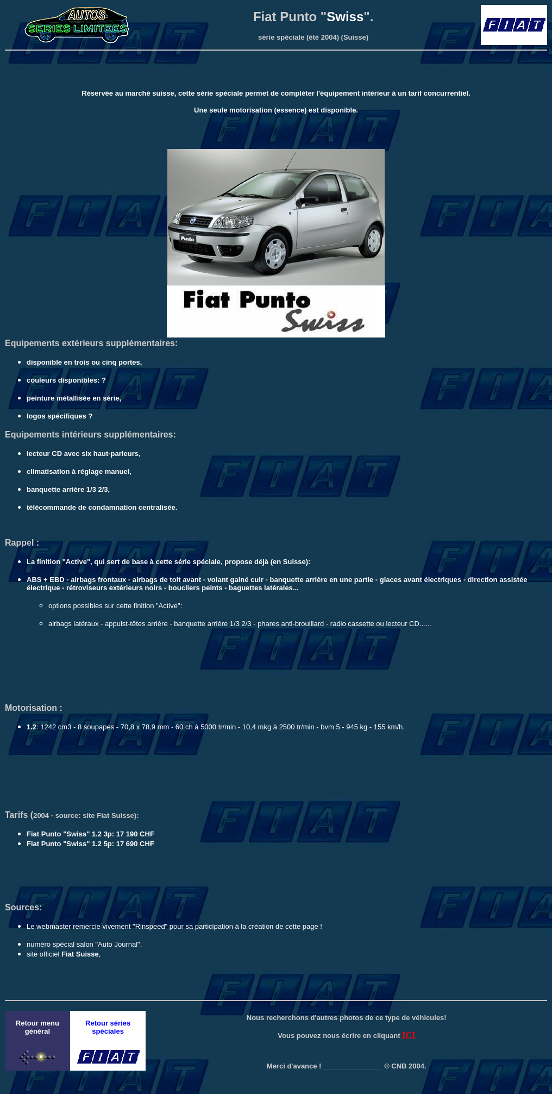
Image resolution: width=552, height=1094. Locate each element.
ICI (408, 1035)
